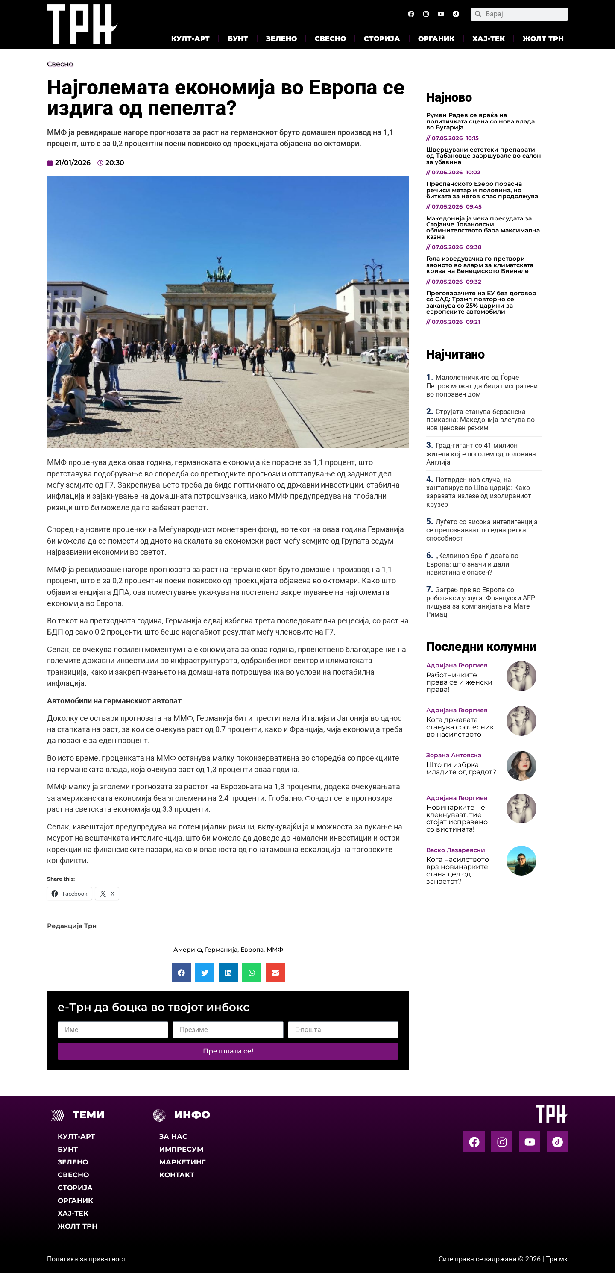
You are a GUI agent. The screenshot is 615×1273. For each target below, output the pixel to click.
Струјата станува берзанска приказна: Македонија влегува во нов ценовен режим (480, 420)
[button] (181, 972)
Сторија (382, 39)
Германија (221, 949)
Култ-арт (190, 39)
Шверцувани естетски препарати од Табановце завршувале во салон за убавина (483, 156)
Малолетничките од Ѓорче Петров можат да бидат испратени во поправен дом (482, 385)
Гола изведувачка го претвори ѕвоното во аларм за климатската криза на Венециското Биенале (479, 265)
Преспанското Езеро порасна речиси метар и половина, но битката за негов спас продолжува (482, 190)
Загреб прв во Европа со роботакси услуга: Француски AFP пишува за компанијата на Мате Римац (480, 602)
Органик (436, 39)
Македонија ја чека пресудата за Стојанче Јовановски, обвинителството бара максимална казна (483, 228)
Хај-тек (488, 39)
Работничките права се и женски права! (459, 682)
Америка (187, 949)
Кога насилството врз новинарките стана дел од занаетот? (457, 870)
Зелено (281, 39)
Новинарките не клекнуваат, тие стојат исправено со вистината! (457, 818)
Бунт (238, 39)
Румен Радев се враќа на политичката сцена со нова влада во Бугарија (480, 121)
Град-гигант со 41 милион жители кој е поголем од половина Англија (481, 453)
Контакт (176, 1175)
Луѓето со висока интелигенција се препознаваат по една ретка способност (482, 530)
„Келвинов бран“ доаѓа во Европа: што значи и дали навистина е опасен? (472, 564)
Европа (252, 949)
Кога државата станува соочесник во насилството (460, 727)
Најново (449, 97)
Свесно (330, 39)
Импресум (181, 1149)
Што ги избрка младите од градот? (461, 768)
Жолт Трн (543, 39)
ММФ (274, 949)
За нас (173, 1136)
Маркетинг (182, 1162)
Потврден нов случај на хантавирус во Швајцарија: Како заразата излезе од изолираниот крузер (478, 492)
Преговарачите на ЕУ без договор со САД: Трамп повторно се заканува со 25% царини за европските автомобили (481, 302)
